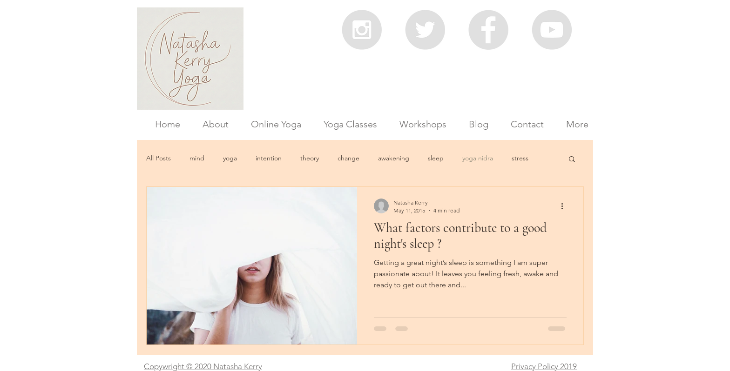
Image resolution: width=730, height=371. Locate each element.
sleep (436, 158)
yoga (230, 158)
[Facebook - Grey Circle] (488, 30)
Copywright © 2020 (177, 366)
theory (309, 158)
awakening (393, 158)
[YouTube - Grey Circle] (552, 30)
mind (196, 158)
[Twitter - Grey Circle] (425, 30)
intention (269, 158)
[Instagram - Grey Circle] (362, 30)
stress (520, 158)
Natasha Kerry (236, 366)
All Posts (158, 158)
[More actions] (565, 206)
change (348, 158)
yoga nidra (477, 158)
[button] (572, 160)
